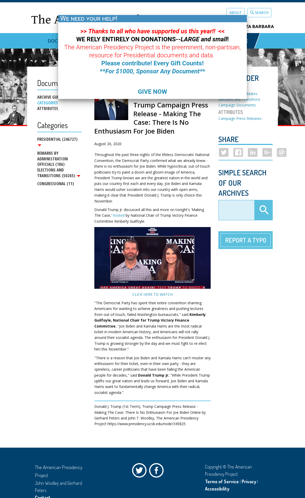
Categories (47, 103)
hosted (119, 215)
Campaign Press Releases (240, 118)
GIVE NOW (152, 91)
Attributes (47, 108)
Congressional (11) (55, 184)
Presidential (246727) (57, 141)
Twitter (140, 471)
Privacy (249, 481)
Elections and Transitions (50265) (58, 173)
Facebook (157, 471)
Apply (263, 210)
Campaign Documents (237, 105)
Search (259, 12)
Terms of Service (222, 481)
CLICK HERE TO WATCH (152, 294)
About (235, 12)
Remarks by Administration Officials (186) (52, 158)
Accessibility (217, 489)
